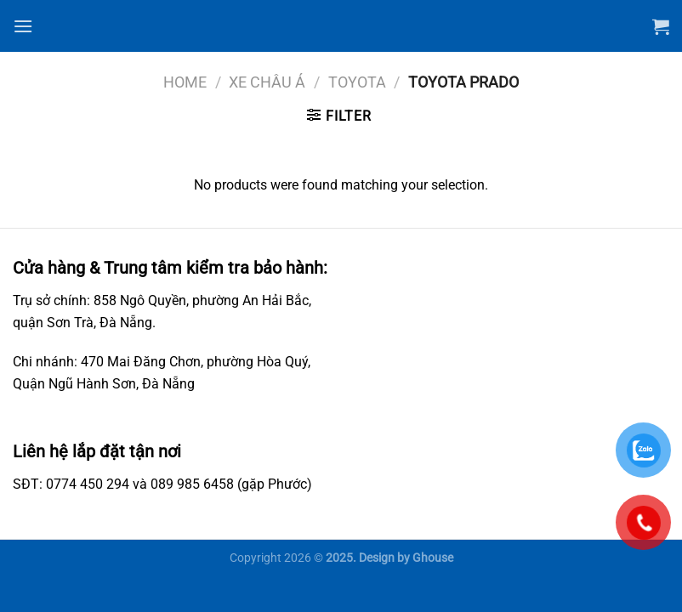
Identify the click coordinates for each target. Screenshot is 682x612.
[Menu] (23, 26)
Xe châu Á (267, 82)
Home (185, 82)
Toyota (357, 82)
